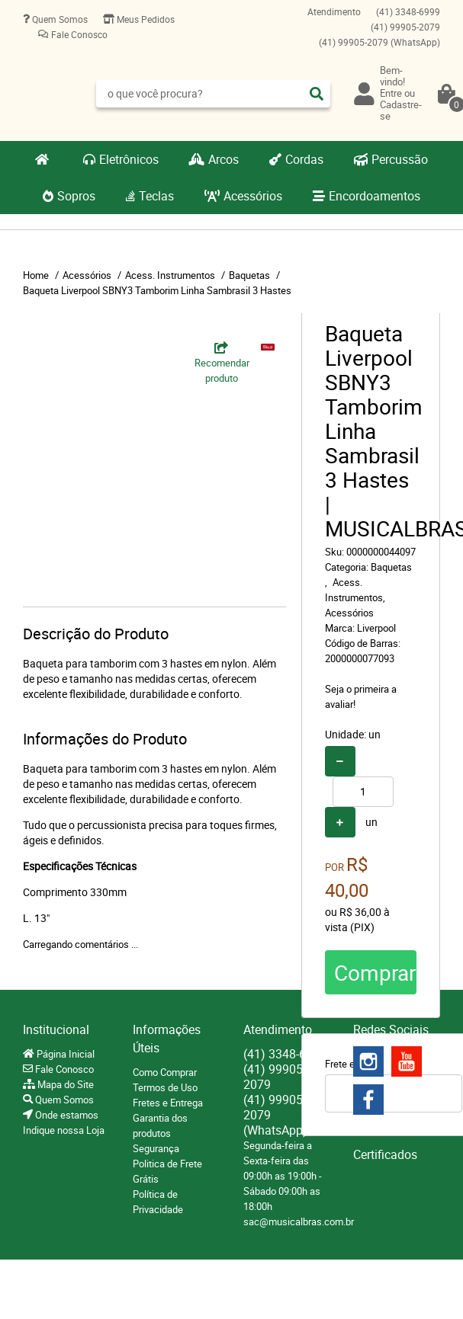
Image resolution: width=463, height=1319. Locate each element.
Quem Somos (59, 19)
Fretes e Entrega (168, 1102)
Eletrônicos (129, 159)
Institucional (56, 1029)
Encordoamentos (374, 195)
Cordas (304, 159)
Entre (391, 93)
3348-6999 (408, 11)
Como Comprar (165, 1072)
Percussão (399, 159)
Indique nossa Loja (63, 1130)
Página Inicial (64, 1054)
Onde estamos (65, 1115)
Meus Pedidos (144, 19)
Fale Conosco (78, 34)
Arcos (223, 159)
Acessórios (252, 195)
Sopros (76, 195)
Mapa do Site (64, 1084)
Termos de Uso (165, 1087)
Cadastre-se (401, 110)
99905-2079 (405, 27)
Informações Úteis (167, 1038)
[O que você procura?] (316, 93)
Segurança (156, 1148)
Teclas (156, 195)
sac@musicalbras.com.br (298, 1221)
